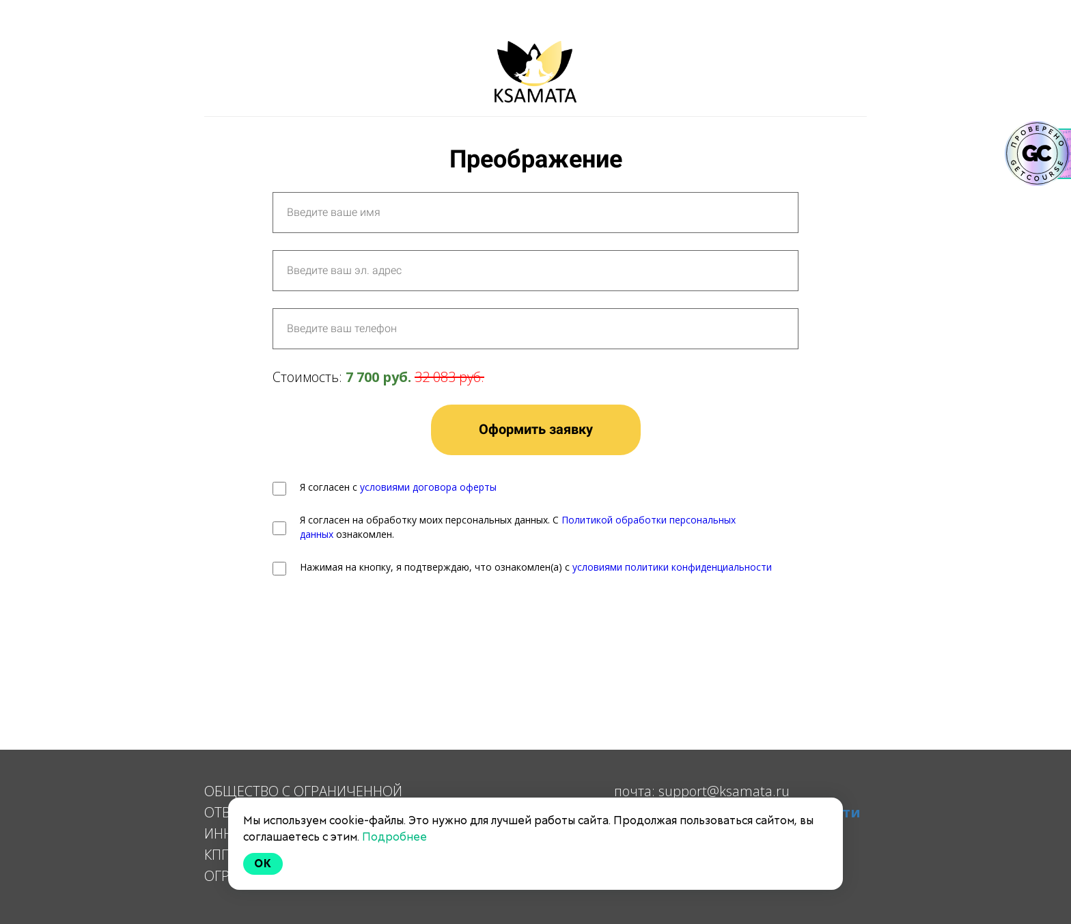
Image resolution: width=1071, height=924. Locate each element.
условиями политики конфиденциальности (672, 566)
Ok (263, 863)
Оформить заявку (536, 429)
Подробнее (394, 837)
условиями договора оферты (428, 486)
